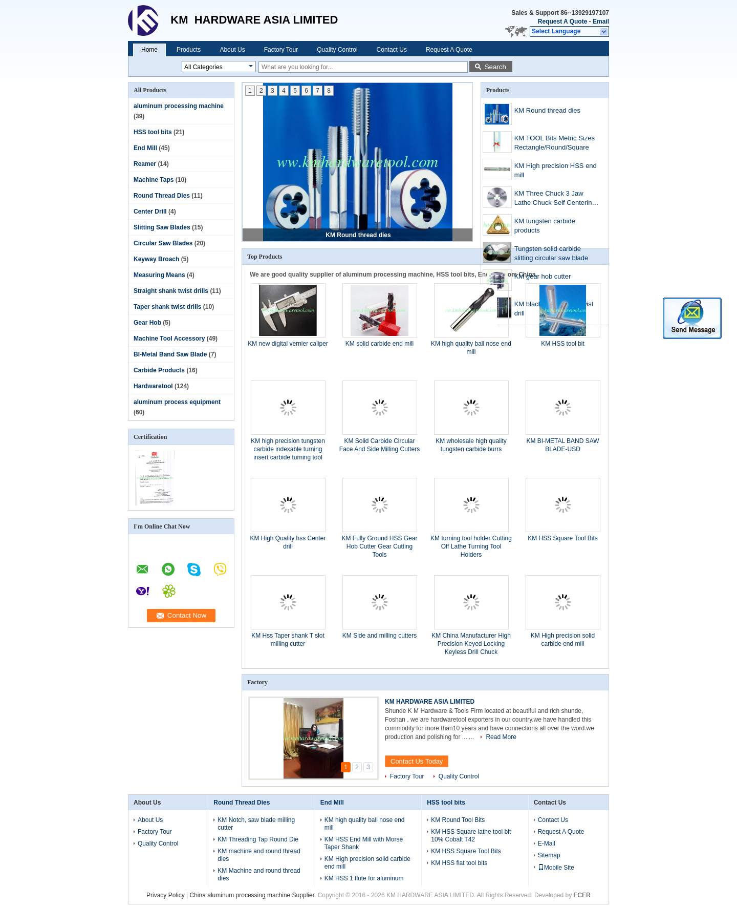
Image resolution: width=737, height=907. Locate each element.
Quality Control (337, 49)
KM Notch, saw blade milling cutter (256, 823)
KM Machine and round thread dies (259, 874)
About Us (232, 49)
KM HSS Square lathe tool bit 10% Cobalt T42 (471, 835)
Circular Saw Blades (163, 243)
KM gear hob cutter (542, 276)
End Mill (145, 148)
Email (601, 21)
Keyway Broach (156, 259)
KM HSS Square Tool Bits (563, 538)
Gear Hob (147, 322)
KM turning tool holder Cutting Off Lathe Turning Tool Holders (471, 546)
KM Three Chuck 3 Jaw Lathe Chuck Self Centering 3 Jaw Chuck (557, 198)
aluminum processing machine (179, 106)
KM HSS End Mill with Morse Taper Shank (363, 843)
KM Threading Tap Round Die (258, 839)
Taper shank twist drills (167, 306)
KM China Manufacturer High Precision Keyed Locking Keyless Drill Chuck (471, 644)
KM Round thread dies (358, 235)
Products (189, 49)
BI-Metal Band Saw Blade (170, 354)
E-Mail (546, 843)
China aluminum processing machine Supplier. (254, 895)
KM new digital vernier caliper (288, 343)
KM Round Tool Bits (458, 820)
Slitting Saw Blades (162, 227)
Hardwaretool (153, 386)
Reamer (145, 163)
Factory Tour (281, 49)
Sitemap (549, 855)
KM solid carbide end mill (379, 343)
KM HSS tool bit (562, 343)
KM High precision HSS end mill (555, 170)
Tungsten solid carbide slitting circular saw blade (551, 253)
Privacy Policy (165, 895)
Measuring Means (159, 275)
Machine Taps (154, 179)
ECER (582, 895)
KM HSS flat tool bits (459, 863)
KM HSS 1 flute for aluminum (364, 878)
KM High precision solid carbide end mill (367, 862)
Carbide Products (159, 370)
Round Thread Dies (162, 195)
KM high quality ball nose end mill (364, 823)
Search (495, 67)
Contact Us (392, 49)
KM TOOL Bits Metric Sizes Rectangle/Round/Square (554, 142)
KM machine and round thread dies (259, 855)
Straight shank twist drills (171, 290)
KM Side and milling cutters (379, 635)
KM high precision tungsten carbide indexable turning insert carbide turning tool (288, 449)
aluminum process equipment (177, 402)
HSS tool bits (153, 132)
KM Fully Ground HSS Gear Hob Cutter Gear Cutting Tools (379, 546)
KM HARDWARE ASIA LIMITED (429, 701)
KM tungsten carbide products (544, 225)
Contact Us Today (417, 761)
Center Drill (150, 211)
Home (149, 49)
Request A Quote (562, 21)
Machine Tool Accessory (169, 338)
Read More (501, 737)
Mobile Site (556, 867)
